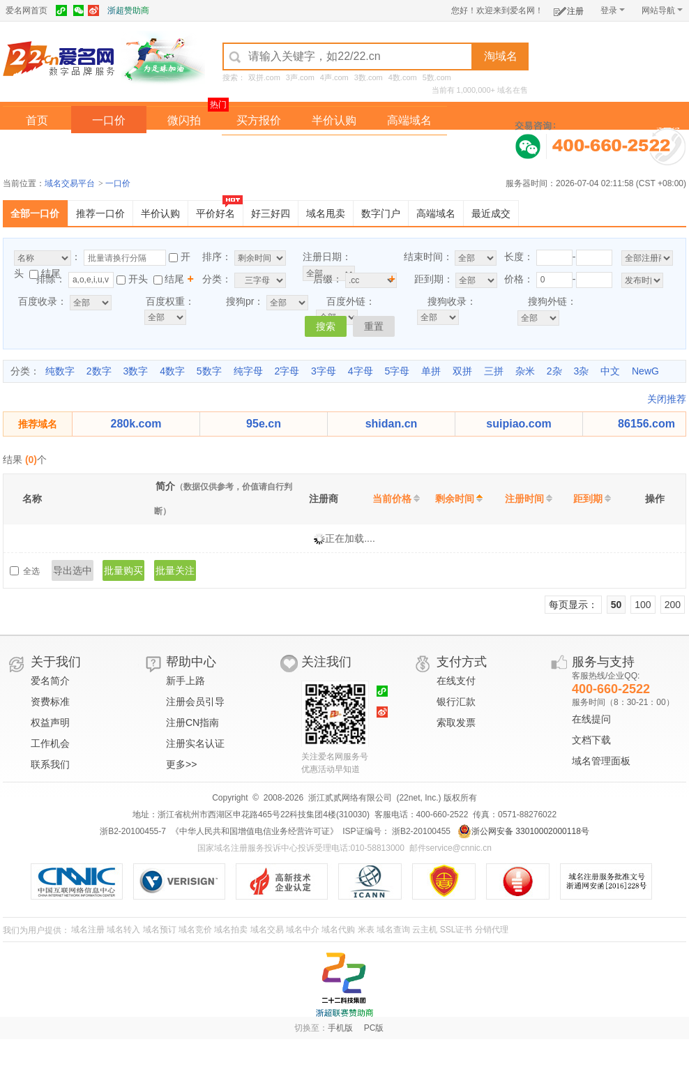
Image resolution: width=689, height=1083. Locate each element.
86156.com (646, 424)
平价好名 (215, 213)
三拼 (493, 371)
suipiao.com (518, 424)
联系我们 (50, 764)
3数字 (135, 371)
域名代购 (338, 929)
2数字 (99, 371)
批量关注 (175, 570)
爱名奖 (409, 149)
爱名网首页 (26, 10)
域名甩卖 (325, 213)
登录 (612, 10)
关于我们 (56, 662)
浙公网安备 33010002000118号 (523, 831)
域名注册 (88, 929)
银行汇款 (456, 701)
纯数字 (60, 371)
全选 (32, 571)
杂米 (525, 371)
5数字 (209, 371)
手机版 (340, 1028)
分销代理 (491, 929)
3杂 (581, 371)
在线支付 (456, 680)
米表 (366, 929)
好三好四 (270, 213)
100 (643, 604)
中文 (610, 371)
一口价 (109, 120)
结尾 (51, 273)
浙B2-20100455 (420, 831)
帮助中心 (191, 662)
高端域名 (409, 120)
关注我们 (326, 662)
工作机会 (50, 743)
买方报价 (258, 120)
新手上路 (185, 680)
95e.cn (263, 424)
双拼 (462, 371)
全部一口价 (34, 213)
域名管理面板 (601, 760)
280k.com (136, 424)
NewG (645, 371)
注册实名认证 (195, 743)
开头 (138, 279)
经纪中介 (258, 149)
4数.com (402, 77)
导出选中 (72, 570)
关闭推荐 (666, 398)
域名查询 (393, 929)
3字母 (323, 371)
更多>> (181, 764)
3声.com (300, 77)
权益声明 (50, 722)
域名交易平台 (70, 183)
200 (673, 604)
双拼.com (264, 77)
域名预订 (159, 929)
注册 (569, 9)
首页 (37, 120)
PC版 (374, 1028)
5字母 (396, 371)
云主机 (424, 929)
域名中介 (302, 929)
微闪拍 (184, 120)
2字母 (286, 371)
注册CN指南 (192, 722)
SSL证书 (456, 929)
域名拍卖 (334, 149)
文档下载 (591, 739)
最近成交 (490, 213)
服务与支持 (603, 662)
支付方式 (462, 662)
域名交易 (267, 929)
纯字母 (248, 371)
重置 (374, 326)
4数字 (172, 371)
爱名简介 (50, 680)
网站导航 (662, 10)
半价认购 (334, 120)
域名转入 (123, 929)
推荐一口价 (100, 213)
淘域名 (500, 56)
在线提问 (591, 719)
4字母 (360, 371)
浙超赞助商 (128, 10)
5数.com (437, 77)
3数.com (368, 77)
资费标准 (50, 701)
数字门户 (380, 213)
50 (616, 604)
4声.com (334, 77)
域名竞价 (195, 929)
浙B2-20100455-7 (133, 831)
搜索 (325, 326)
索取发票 (456, 722)
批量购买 (123, 570)
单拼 (431, 371)
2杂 (554, 371)
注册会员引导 (195, 701)
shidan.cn (391, 424)
